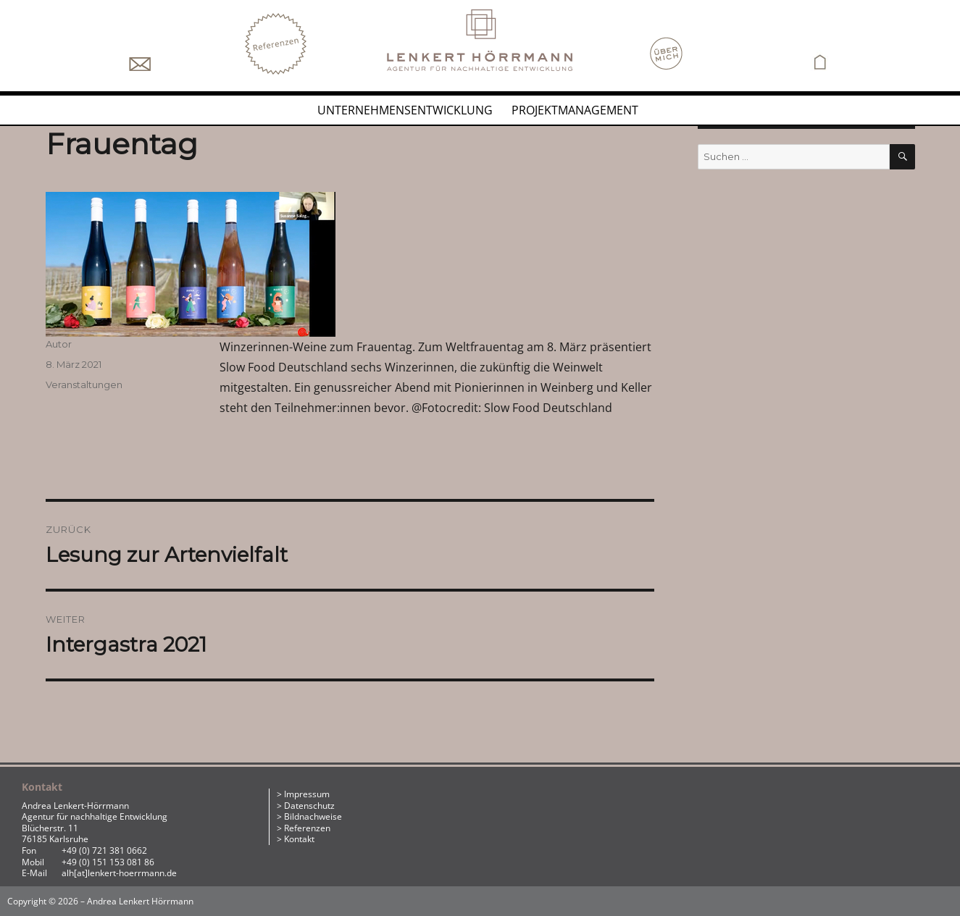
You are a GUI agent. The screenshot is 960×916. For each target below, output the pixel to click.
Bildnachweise (313, 816)
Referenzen (307, 828)
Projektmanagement (575, 110)
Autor (59, 344)
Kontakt (299, 839)
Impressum (307, 794)
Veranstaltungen (84, 384)
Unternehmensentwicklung (405, 110)
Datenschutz (309, 805)
